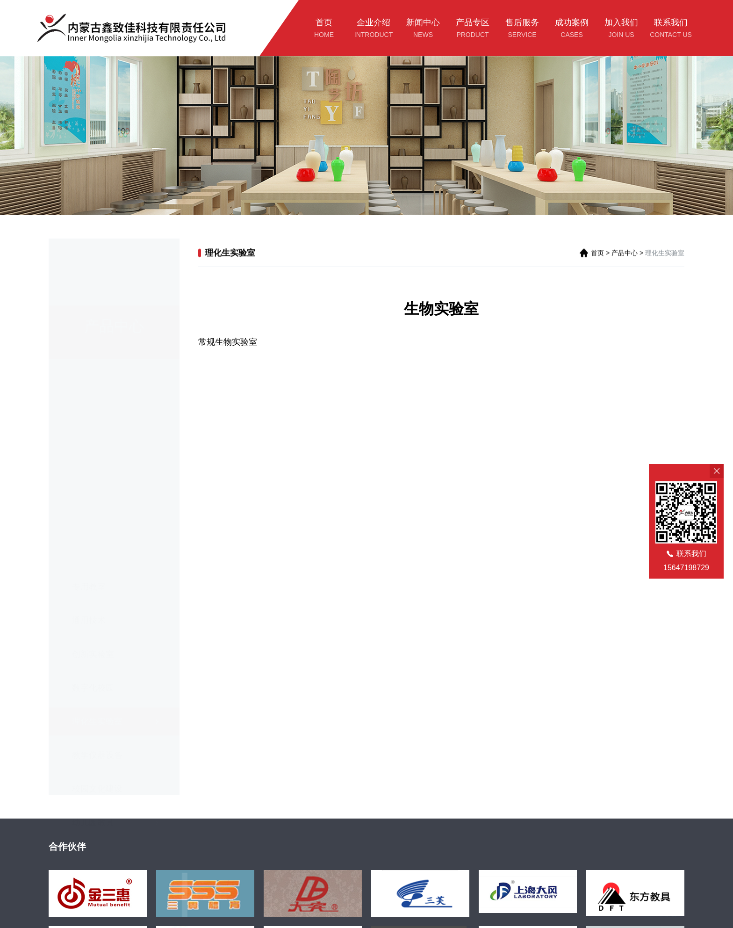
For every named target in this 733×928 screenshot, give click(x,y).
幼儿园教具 (93, 766)
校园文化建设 (97, 732)
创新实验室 (93, 597)
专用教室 (89, 530)
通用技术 (89, 564)
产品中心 (624, 254)
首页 (597, 254)
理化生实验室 (97, 665)
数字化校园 (93, 631)
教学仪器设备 (97, 698)
